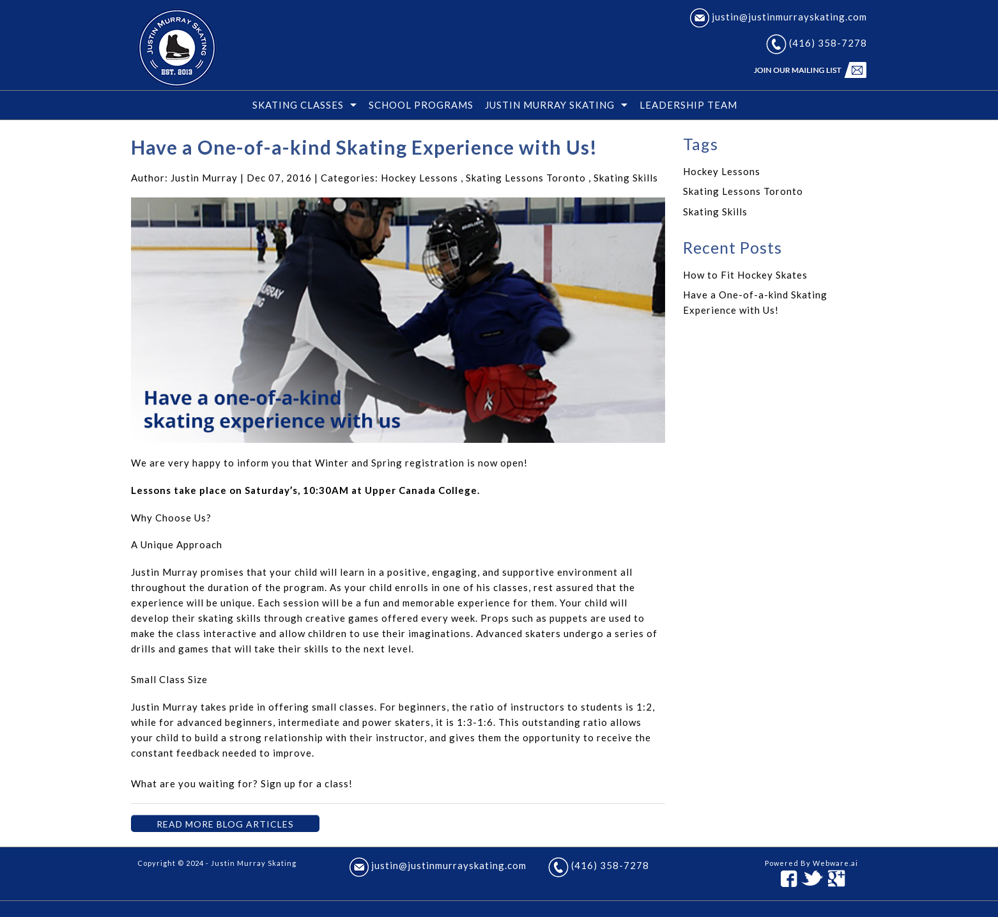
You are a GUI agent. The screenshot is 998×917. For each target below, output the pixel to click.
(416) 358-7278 (816, 43)
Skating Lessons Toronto (526, 177)
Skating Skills (626, 177)
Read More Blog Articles (225, 824)
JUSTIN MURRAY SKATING (550, 105)
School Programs (421, 105)
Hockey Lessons (419, 177)
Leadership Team (688, 105)
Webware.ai (835, 863)
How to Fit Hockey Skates (745, 275)
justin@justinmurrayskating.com (778, 16)
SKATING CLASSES (298, 105)
